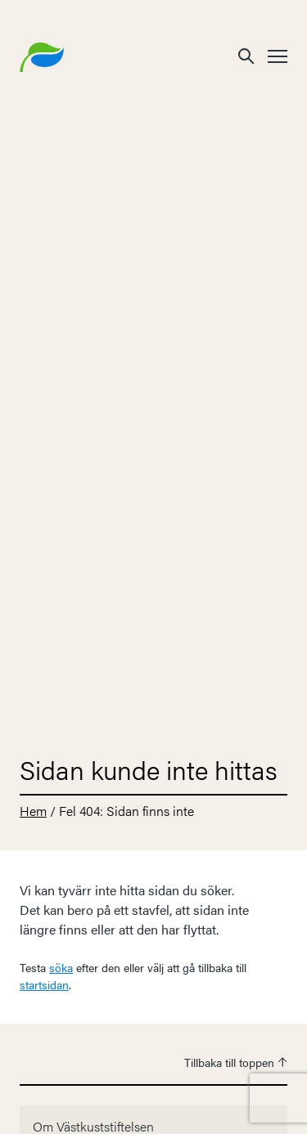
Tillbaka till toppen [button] (235, 1062)
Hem (33, 810)
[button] (246, 55)
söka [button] (61, 967)
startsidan (44, 984)
